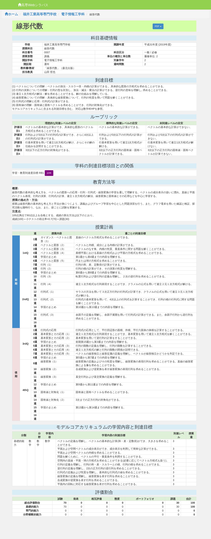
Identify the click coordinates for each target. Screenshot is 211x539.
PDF (158, 26)
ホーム (11, 14)
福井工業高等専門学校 (39, 14)
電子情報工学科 (73, 14)
